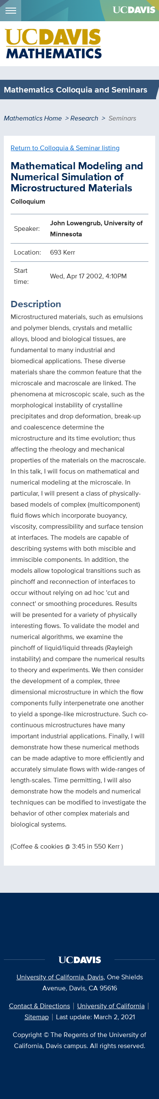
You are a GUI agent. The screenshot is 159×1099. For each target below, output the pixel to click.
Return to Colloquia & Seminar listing (65, 148)
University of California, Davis (60, 977)
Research (84, 118)
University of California (111, 1006)
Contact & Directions (39, 1006)
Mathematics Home (33, 118)
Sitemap (37, 1017)
